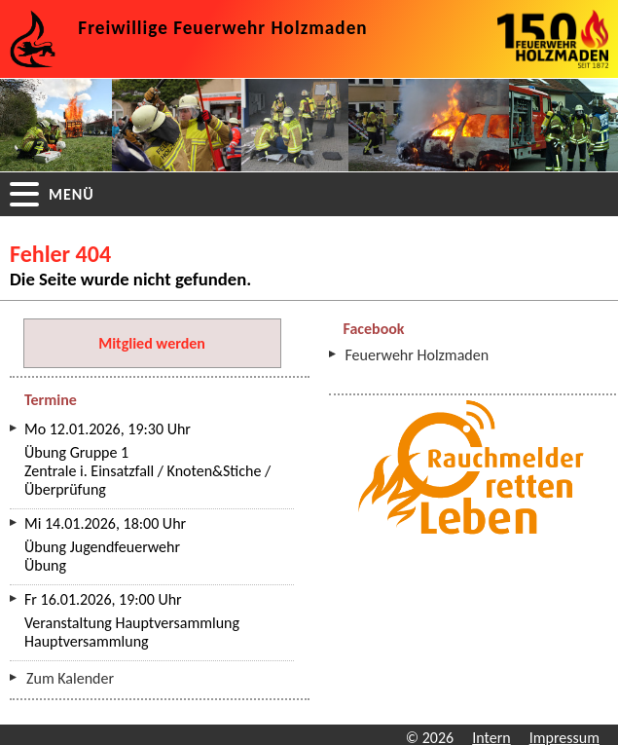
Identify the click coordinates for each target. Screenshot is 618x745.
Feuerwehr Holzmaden (417, 355)
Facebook (374, 328)
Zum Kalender (70, 678)
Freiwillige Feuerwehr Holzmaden (222, 28)
